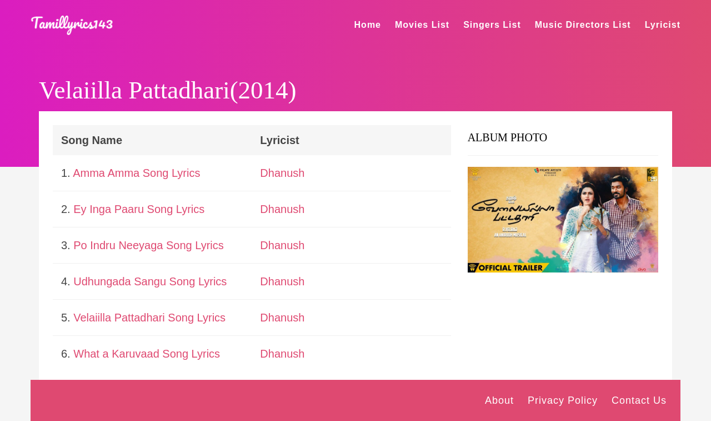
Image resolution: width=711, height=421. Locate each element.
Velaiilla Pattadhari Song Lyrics (149, 317)
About (499, 400)
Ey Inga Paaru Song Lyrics (138, 209)
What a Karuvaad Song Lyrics (146, 354)
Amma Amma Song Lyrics (136, 173)
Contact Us (639, 400)
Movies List (422, 24)
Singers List (492, 24)
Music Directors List (583, 24)
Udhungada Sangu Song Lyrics (150, 281)
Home (367, 24)
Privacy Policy (563, 400)
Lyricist (662, 24)
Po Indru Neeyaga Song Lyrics (148, 245)
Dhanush (282, 173)
